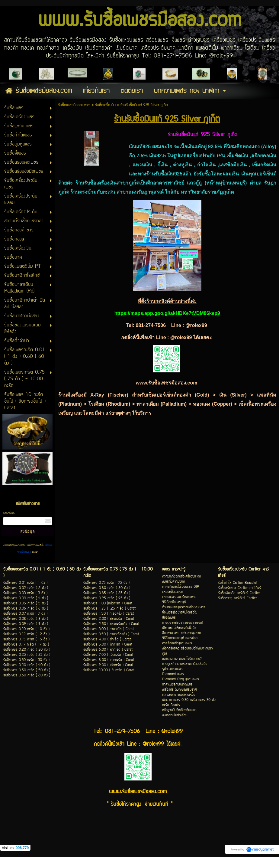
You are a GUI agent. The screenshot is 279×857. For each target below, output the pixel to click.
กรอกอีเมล (8, 513)
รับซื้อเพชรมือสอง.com (74, 105)
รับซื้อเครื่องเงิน (105, 105)
